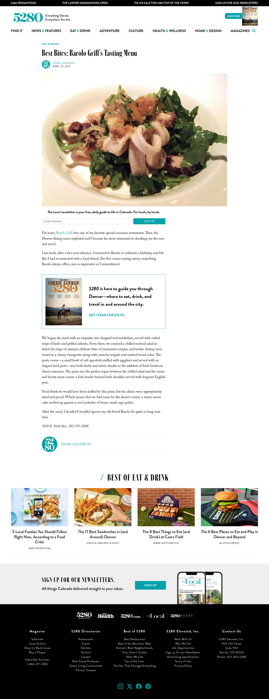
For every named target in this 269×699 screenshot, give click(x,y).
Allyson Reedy (229, 543)
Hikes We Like (134, 657)
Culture (136, 30)
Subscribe (233, 16)
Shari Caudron (64, 63)
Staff (115, 543)
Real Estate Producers (86, 661)
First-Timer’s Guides (134, 652)
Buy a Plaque (37, 652)
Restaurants (86, 639)
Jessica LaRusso (97, 543)
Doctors (86, 652)
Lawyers (86, 657)
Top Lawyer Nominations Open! (85, 3)
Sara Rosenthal (39, 548)
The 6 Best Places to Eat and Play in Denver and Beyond (229, 534)
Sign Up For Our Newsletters (236, 3)
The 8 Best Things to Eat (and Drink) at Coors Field (166, 534)
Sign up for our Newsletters (183, 652)
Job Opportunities (183, 648)
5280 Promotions (23, 3)
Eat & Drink (50, 44)
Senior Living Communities (85, 666)
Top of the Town (134, 661)
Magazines (240, 30)
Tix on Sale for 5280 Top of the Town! (161, 3)
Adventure (110, 30)
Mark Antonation (166, 543)
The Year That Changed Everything (134, 666)
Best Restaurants (134, 639)
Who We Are (183, 644)
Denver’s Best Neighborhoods (134, 648)
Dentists (86, 648)
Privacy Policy (183, 666)
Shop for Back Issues (37, 648)
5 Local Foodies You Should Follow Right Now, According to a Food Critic (39, 537)
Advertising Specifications (183, 657)
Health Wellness (169, 30)
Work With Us (183, 639)
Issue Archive (37, 644)
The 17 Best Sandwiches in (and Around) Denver (103, 534)
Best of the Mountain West (134, 644)
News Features (46, 30)
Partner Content (86, 670)
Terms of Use (183, 661)
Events (86, 644)
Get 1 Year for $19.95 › (107, 315)
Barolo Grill (64, 233)
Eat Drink (80, 30)
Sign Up (149, 221)
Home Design (208, 30)
